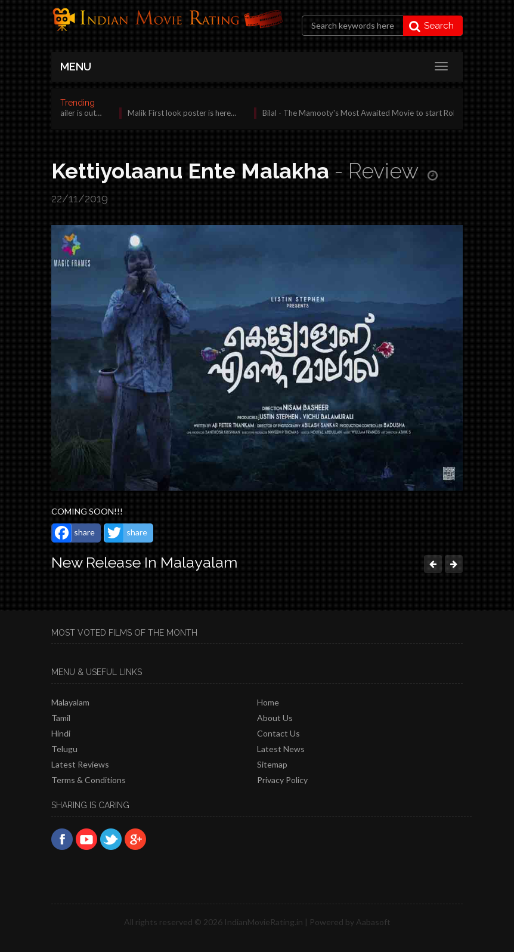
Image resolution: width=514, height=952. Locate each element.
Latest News (281, 749)
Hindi (60, 733)
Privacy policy (282, 780)
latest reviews (80, 764)
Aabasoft (373, 922)
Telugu (64, 749)
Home (268, 702)
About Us (275, 718)
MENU (75, 66)
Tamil (60, 718)
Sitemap (272, 764)
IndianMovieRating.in (263, 922)
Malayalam (70, 702)
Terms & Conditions (88, 780)
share (73, 533)
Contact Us (278, 733)
